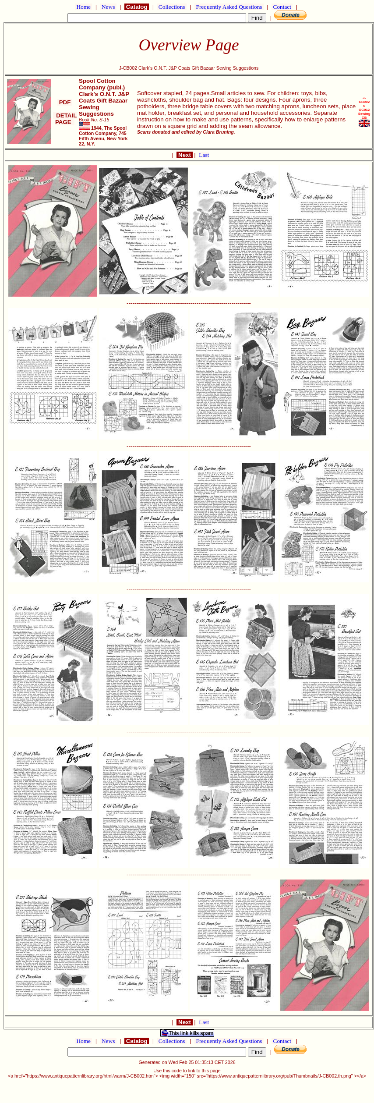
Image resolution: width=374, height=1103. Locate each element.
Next (184, 155)
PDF (64, 102)
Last (204, 155)
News (108, 7)
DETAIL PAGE (65, 118)
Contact (282, 7)
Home (83, 7)
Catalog (136, 7)
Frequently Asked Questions (229, 7)
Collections (172, 7)
